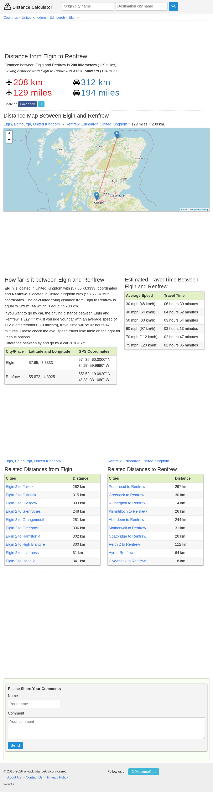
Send (15, 745)
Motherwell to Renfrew (127, 528)
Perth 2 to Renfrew (124, 544)
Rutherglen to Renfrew (127, 503)
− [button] (9, 140)
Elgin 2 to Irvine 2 (20, 561)
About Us (14, 777)
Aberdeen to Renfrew (126, 520)
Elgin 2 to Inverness (22, 553)
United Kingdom (46, 124)
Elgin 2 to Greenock (22, 528)
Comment (16, 713)
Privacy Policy (57, 777)
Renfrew (72, 124)
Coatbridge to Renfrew (127, 536)
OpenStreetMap (200, 209)
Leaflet (184, 209)
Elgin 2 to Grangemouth (25, 520)
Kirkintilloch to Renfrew (128, 511)
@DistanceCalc (144, 772)
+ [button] (9, 134)
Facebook (27, 104)
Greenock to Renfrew (126, 495)
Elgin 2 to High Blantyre (25, 544)
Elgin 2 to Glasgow (21, 503)
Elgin (8, 124)
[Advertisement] (106, 35)
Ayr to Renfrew (121, 553)
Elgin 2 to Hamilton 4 (23, 536)
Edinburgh (22, 124)
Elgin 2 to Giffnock (21, 495)
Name (13, 696)
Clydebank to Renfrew (127, 561)
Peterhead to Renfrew (127, 487)
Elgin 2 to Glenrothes (23, 511)
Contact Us (34, 777)
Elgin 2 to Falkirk (19, 487)
